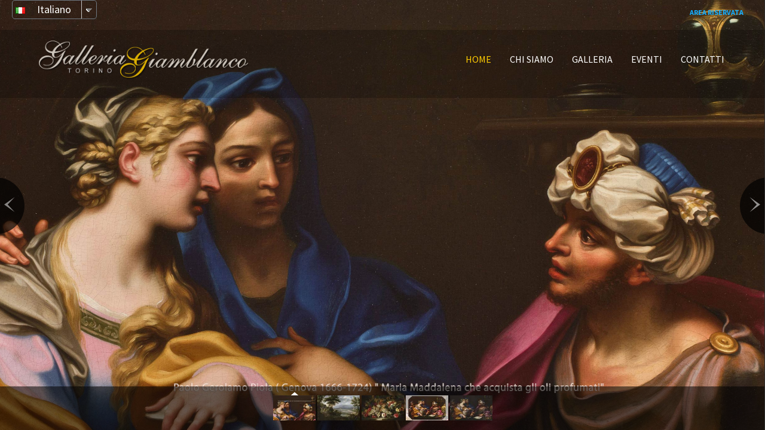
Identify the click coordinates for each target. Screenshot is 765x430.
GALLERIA (592, 59)
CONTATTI (702, 59)
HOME (478, 59)
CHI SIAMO (531, 59)
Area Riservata (716, 12)
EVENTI (646, 59)
